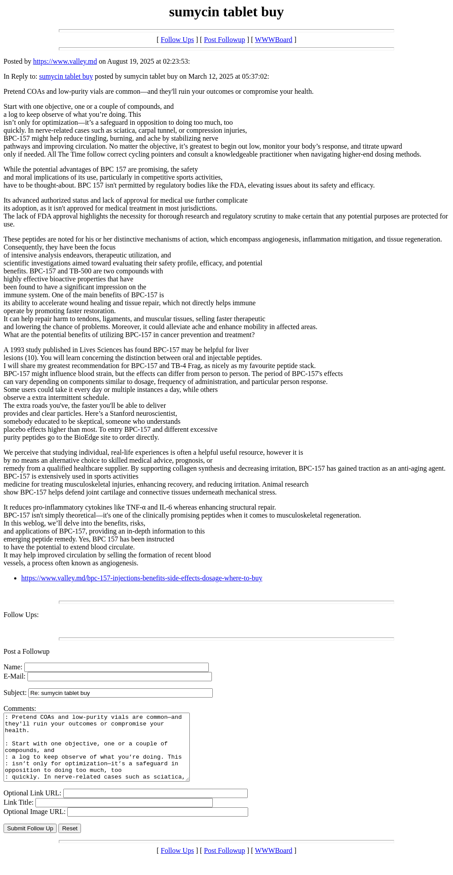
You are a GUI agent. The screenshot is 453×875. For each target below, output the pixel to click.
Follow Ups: (21, 614)
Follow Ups (177, 39)
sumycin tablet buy (66, 76)
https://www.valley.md (65, 61)
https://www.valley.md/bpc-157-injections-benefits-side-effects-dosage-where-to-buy (141, 578)
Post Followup (224, 39)
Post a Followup (27, 651)
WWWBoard (273, 39)
